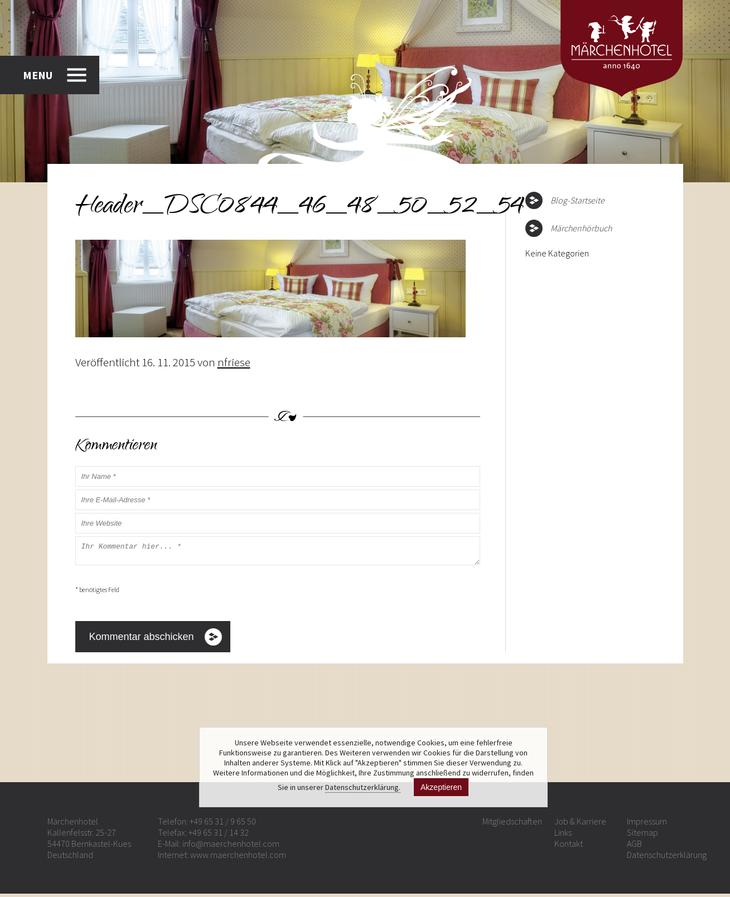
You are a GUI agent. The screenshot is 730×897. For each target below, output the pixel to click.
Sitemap (642, 835)
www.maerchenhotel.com (238, 858)
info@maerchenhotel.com (230, 846)
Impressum (647, 824)
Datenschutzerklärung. (362, 787)
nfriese (233, 362)
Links (563, 835)
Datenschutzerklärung (667, 858)
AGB (634, 846)
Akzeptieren (441, 787)
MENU (37, 75)
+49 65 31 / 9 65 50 (223, 824)
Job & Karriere (580, 824)
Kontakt (568, 846)
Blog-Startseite (577, 200)
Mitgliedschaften (512, 824)
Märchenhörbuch (581, 228)
